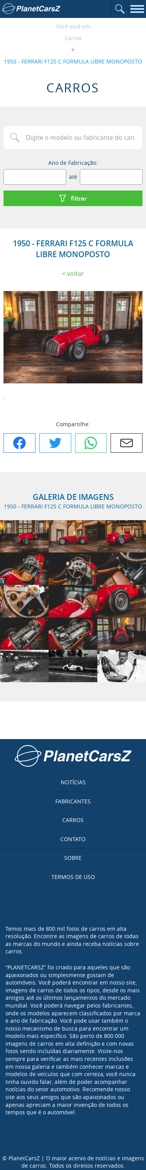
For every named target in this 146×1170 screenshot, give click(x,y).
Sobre (73, 857)
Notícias (73, 782)
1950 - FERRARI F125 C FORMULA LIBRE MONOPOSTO (73, 61)
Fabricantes (73, 801)
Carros (73, 38)
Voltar (75, 273)
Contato (73, 839)
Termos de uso (73, 877)
